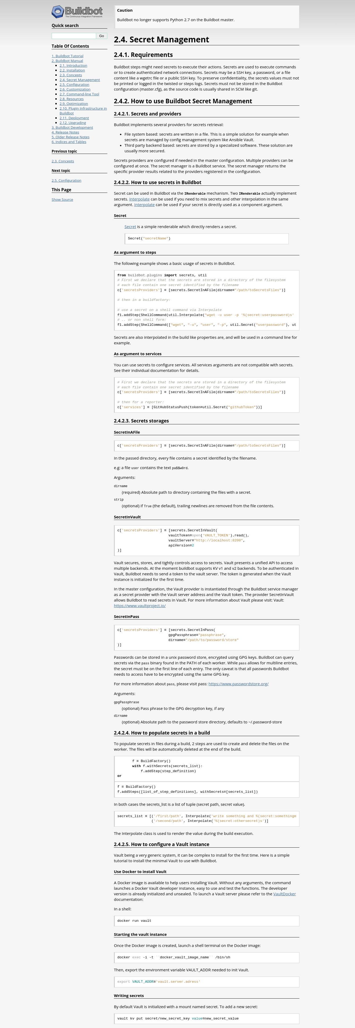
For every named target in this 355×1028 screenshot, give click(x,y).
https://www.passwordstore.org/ (238, 682)
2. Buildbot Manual (67, 60)
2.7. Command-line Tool (79, 94)
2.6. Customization (75, 89)
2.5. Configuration (74, 84)
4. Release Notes (65, 132)
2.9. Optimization (74, 103)
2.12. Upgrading (73, 122)
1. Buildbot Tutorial (67, 56)
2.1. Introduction (73, 65)
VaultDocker (284, 892)
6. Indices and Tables (69, 141)
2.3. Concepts (71, 75)
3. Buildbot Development (72, 127)
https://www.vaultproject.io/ (140, 604)
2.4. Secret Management (80, 79)
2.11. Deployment (74, 117)
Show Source (62, 199)
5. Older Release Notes (71, 137)
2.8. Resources (72, 98)
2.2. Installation (72, 70)
